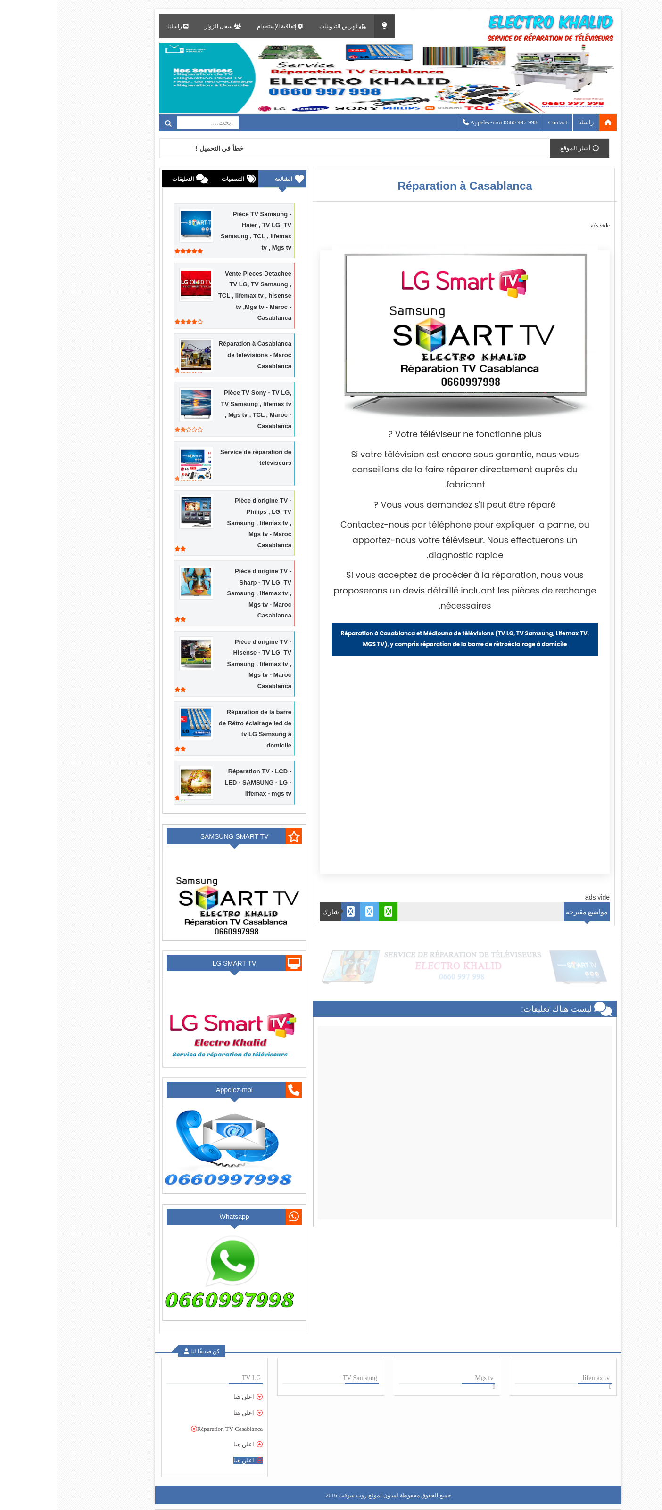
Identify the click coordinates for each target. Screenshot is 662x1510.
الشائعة (226, 179)
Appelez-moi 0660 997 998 (442, 122)
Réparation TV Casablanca (173, 1428)
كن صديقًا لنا (147, 1351)
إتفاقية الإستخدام (223, 26)
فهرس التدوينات (285, 26)
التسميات (176, 179)
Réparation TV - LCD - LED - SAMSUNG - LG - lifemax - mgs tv (200, 782)
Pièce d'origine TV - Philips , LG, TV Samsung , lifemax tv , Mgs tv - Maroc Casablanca (202, 522)
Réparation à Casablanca (407, 185)
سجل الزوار (166, 26)
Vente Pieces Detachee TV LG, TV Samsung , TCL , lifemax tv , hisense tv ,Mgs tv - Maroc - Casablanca (197, 295)
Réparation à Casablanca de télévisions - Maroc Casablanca (197, 354)
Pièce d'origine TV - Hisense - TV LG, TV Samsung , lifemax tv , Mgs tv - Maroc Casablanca (202, 664)
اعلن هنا (186, 1396)
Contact (500, 122)
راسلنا (121, 26)
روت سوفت (295, 1495)
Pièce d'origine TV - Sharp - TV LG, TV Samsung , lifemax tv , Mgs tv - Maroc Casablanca (202, 593)
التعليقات (126, 179)
